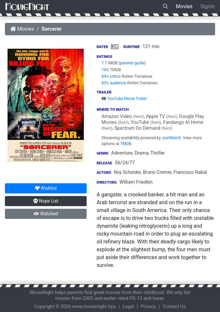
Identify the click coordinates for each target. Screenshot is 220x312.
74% (105, 70)
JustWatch (171, 138)
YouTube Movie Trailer (124, 98)
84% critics (111, 76)
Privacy (148, 306)
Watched (46, 213)
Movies (184, 6)
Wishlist (46, 188)
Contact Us (174, 306)
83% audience (113, 83)
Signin (207, 6)
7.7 (104, 63)
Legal (128, 306)
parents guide (132, 63)
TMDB (125, 143)
